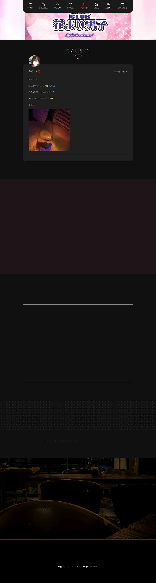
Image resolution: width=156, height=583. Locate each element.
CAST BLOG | (62, 440)
